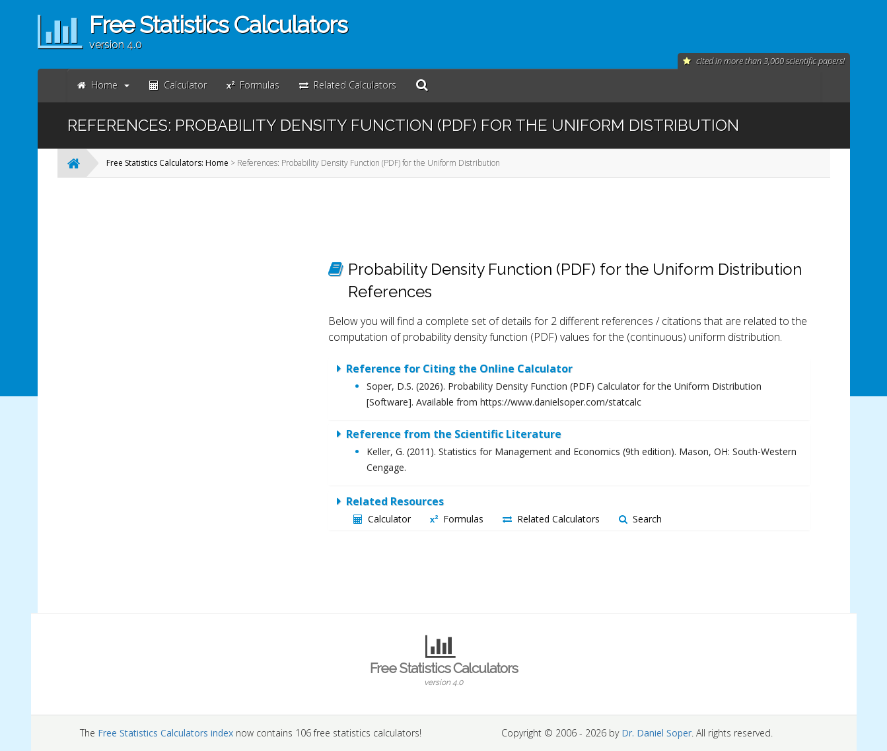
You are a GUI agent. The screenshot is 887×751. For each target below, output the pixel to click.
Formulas (456, 519)
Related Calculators (551, 519)
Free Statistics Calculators (443, 674)
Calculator (382, 519)
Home (103, 85)
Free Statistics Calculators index (165, 733)
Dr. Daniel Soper (656, 733)
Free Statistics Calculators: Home (167, 162)
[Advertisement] (209, 386)
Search (640, 519)
